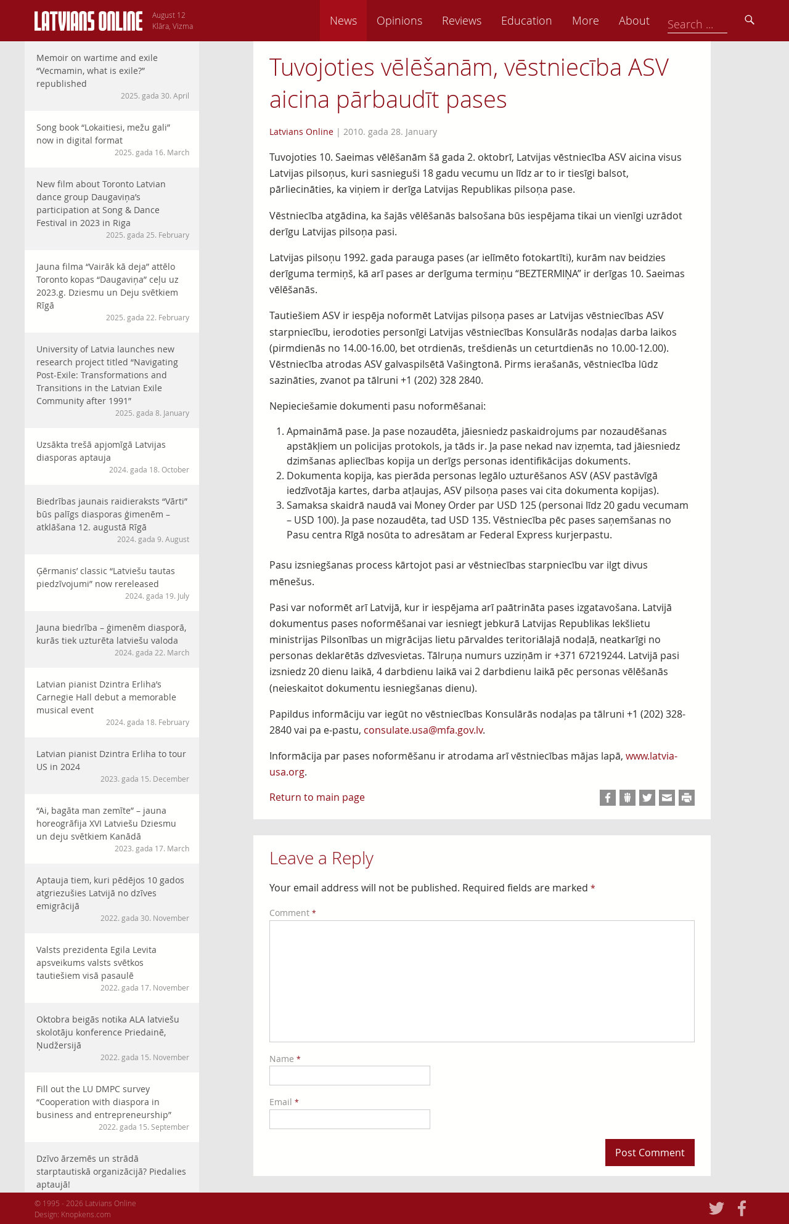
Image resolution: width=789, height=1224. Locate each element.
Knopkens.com (86, 1214)
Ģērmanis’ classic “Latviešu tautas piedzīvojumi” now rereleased (112, 583)
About (709, 20)
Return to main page (317, 797)
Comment (292, 912)
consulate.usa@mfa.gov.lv (423, 730)
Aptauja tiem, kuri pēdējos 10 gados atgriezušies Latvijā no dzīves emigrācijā (112, 898)
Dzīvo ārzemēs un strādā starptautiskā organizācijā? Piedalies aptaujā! (112, 1177)
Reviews (537, 20)
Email (284, 1102)
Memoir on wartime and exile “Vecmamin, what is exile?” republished (112, 76)
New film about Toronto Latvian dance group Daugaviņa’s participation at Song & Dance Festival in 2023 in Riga (112, 209)
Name (285, 1058)
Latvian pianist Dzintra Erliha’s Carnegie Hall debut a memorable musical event (112, 703)
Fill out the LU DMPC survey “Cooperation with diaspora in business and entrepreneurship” (112, 1107)
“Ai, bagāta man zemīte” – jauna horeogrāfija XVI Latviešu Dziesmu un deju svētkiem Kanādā (112, 829)
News (418, 20)
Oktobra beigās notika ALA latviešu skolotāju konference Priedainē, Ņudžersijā (112, 1038)
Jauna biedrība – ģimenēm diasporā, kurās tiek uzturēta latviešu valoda (112, 640)
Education (602, 20)
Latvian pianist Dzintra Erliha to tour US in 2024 (112, 766)
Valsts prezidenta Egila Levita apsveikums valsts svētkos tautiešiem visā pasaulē (112, 968)
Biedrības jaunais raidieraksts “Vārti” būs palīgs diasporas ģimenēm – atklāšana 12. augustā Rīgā (112, 520)
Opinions (474, 20)
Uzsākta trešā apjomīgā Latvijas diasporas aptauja (112, 457)
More (660, 20)
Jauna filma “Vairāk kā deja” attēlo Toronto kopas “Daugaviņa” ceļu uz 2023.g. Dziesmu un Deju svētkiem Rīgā (112, 292)
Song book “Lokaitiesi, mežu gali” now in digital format (112, 139)
